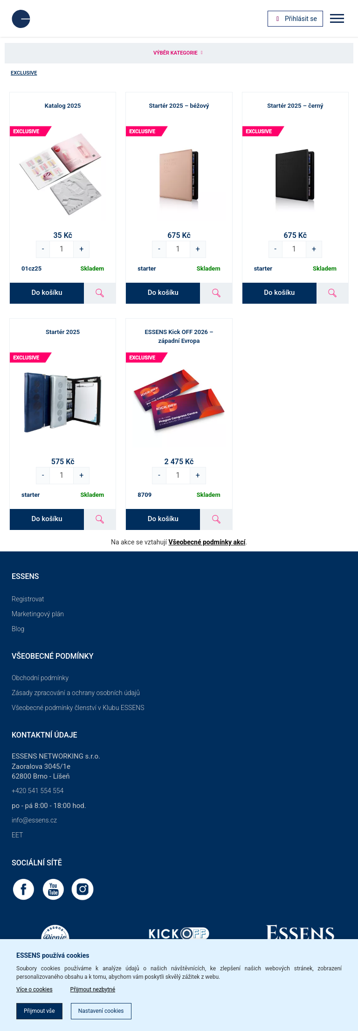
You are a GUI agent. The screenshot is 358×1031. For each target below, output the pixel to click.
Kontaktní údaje (44, 735)
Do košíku (46, 292)
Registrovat (28, 599)
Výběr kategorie (179, 53)
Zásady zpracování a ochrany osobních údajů (76, 693)
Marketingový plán (38, 614)
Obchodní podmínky (40, 678)
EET (17, 835)
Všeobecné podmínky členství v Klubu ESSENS (78, 707)
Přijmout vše (39, 1011)
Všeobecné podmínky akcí (207, 542)
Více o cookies (34, 989)
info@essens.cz (34, 820)
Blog (18, 629)
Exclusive (24, 73)
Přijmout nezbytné (93, 989)
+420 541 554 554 (37, 790)
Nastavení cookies (101, 1011)
